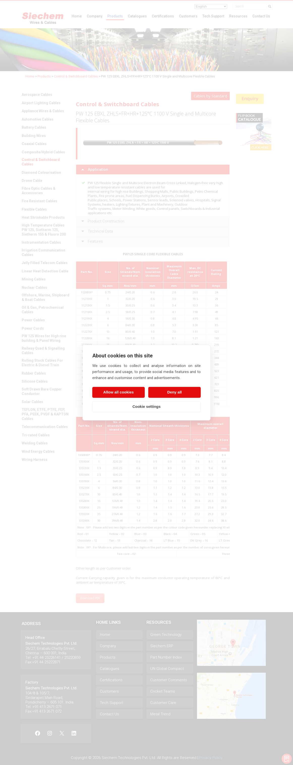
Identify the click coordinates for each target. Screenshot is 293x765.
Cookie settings (146, 406)
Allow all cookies (118, 392)
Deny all (174, 392)
